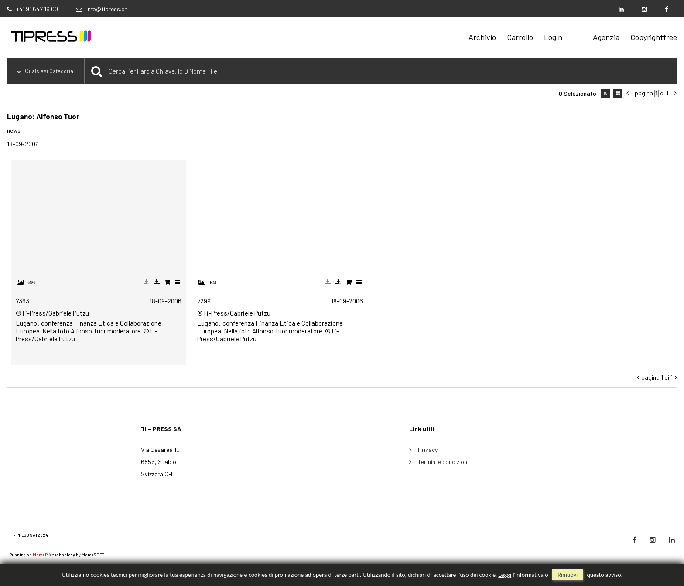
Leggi (504, 574)
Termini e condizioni (443, 461)
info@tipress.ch (106, 9)
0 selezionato (577, 93)
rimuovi (567, 574)
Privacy (428, 449)
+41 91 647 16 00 (37, 9)
